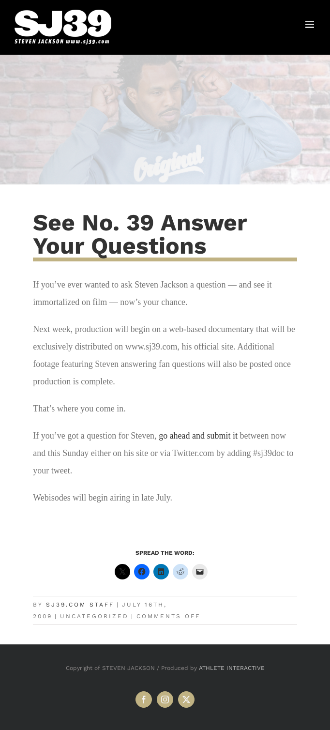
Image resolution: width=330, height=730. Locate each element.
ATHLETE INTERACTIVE (232, 668)
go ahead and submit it (198, 436)
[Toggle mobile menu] (310, 24)
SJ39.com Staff (80, 604)
